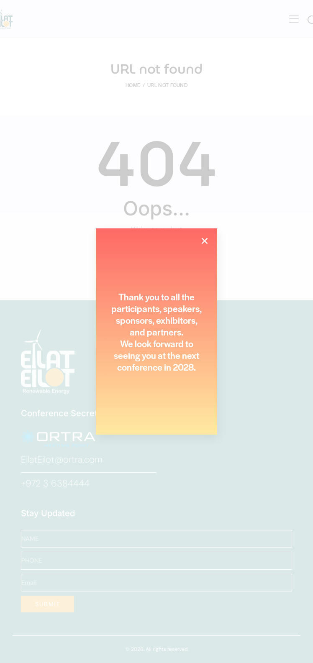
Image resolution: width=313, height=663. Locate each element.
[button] (204, 241)
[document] (156, 331)
